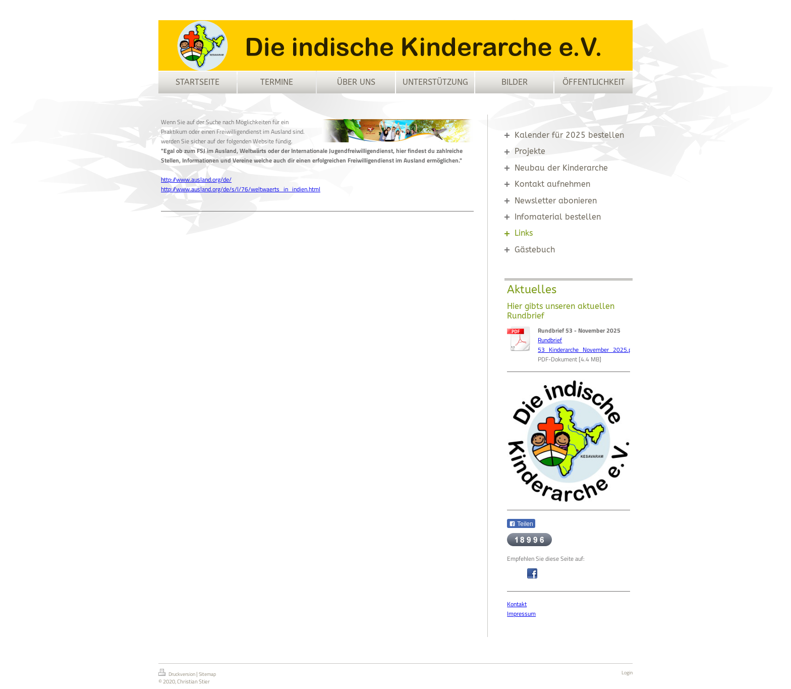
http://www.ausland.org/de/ (196, 179)
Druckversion (177, 673)
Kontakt (517, 604)
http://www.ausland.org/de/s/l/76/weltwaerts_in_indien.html (240, 189)
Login (627, 672)
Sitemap (207, 674)
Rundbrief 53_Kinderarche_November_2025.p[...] (589, 344)
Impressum (521, 613)
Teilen (521, 523)
